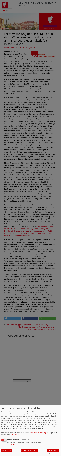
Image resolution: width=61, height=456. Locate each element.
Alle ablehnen (6, 450)
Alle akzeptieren (53, 450)
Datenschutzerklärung (38, 433)
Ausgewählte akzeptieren (29, 450)
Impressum (15, 435)
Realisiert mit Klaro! (54, 453)
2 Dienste (11, 445)
